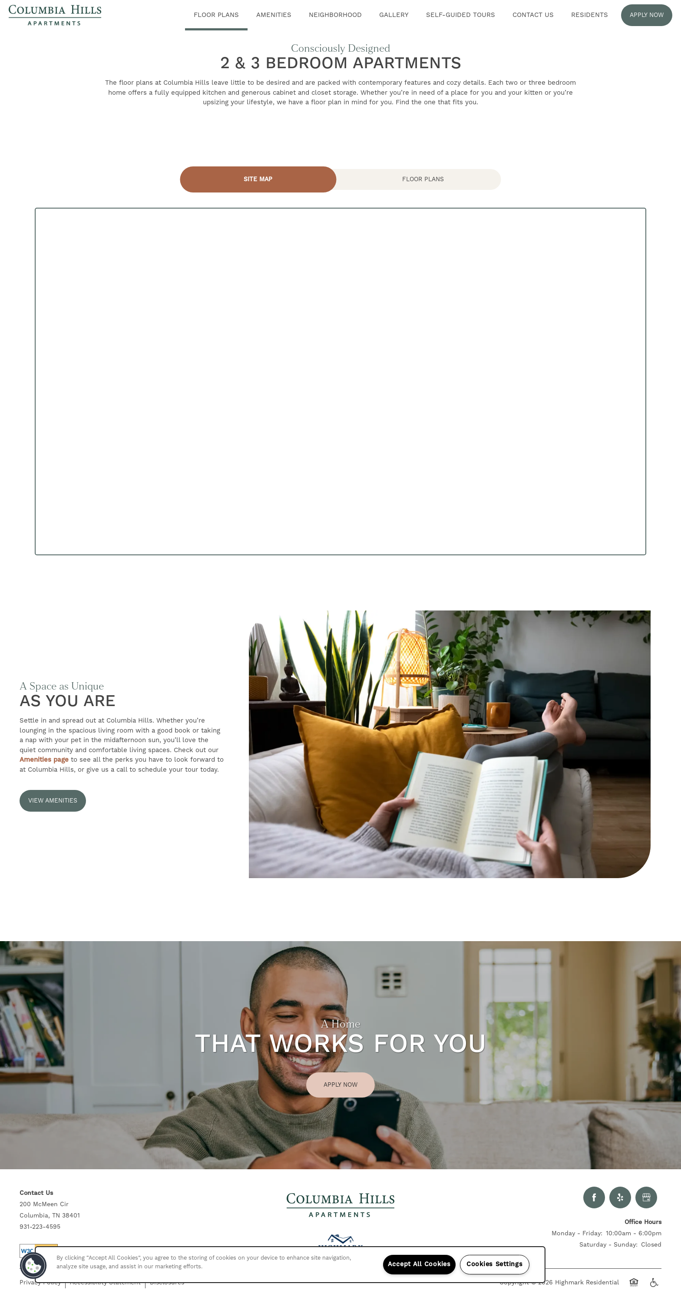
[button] (646, 15)
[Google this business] (646, 1197)
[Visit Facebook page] (594, 1197)
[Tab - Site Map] (258, 179)
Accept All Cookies (419, 1264)
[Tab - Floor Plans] (423, 179)
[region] (290, 1264)
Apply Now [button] (340, 1085)
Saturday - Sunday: (608, 1245)
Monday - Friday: (577, 1233)
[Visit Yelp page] (620, 1197)
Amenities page (44, 760)
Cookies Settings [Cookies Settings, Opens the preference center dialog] (494, 1264)
